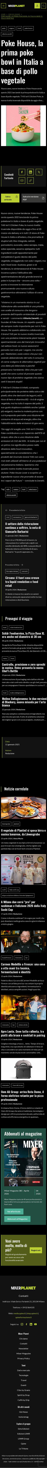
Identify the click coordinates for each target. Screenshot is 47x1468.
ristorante (18, 958)
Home (3, 14)
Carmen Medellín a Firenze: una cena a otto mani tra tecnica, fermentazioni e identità (23, 968)
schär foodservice (16, 627)
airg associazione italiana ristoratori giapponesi (17, 895)
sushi (4, 890)
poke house (28, 28)
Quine (23, 1443)
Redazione (24, 536)
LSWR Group (23, 1438)
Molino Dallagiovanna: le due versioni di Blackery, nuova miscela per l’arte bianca (24, 702)
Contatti (23, 1343)
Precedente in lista (15, 510)
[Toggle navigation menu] (3, 5)
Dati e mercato (23, 1370)
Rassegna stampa (12, 571)
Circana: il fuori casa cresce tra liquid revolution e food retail (22, 581)
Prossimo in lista (14, 565)
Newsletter (23, 1348)
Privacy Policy (23, 1358)
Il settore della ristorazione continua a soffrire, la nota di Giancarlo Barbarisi (23, 527)
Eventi (23, 1385)
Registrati (35, 1250)
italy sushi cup (14, 890)
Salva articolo (11, 198)
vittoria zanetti (7, 34)
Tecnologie (23, 1375)
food (19, 28)
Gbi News (23, 1412)
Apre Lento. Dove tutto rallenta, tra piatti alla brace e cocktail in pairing (23, 1033)
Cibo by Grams (14, 14)
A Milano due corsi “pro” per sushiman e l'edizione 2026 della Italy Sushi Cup (23, 906)
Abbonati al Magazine (17, 1219)
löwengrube (6, 824)
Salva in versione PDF (33, 198)
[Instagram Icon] (22, 1324)
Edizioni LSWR (23, 1433)
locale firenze (6, 958)
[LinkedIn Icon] (31, 1324)
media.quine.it (19, 1313)
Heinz (5, 658)
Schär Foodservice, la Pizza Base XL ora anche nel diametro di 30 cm (23, 635)
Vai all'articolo (13, 1211)
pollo (3, 28)
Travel (23, 1380)
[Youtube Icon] (35, 1324)
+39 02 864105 (27, 1307)
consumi (25, 571)
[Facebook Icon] (26, 1324)
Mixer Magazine (23, 1353)
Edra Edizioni (23, 1429)
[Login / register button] (37, 5)
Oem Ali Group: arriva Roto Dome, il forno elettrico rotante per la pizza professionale (22, 1095)
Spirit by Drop (23, 1395)
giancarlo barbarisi (31, 517)
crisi (7, 517)
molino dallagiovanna (17, 693)
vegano (11, 28)
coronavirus (17, 517)
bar (27, 958)
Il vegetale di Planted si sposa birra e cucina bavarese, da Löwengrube (23, 832)
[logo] (16, 6)
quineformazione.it (23, 1317)
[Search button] (43, 5)
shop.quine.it (32, 1313)
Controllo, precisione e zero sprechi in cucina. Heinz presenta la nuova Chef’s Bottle (23, 667)
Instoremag (23, 1417)
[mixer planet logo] (23, 1288)
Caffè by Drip (23, 1400)
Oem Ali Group (18, 1085)
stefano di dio (23, 1025)
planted (16, 824)
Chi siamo (23, 1338)
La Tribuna (23, 1448)
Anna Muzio (18, 838)
